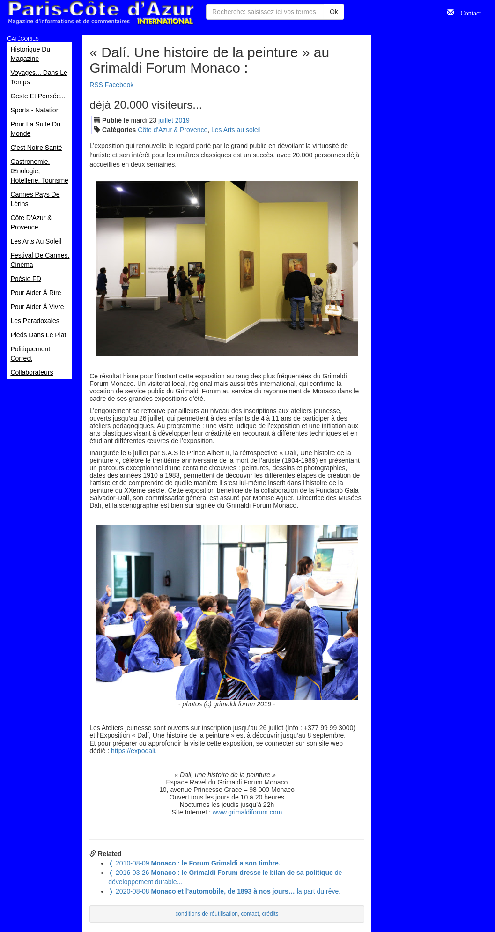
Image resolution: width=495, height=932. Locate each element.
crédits (270, 913)
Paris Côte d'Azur (100, 13)
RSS (96, 85)
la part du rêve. (224, 891)
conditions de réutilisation (206, 913)
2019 (182, 120)
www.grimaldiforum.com (247, 812)
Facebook (119, 85)
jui (165, 120)
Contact (467, 12)
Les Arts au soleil (236, 129)
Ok (334, 11)
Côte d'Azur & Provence (172, 129)
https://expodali (133, 750)
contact (250, 913)
